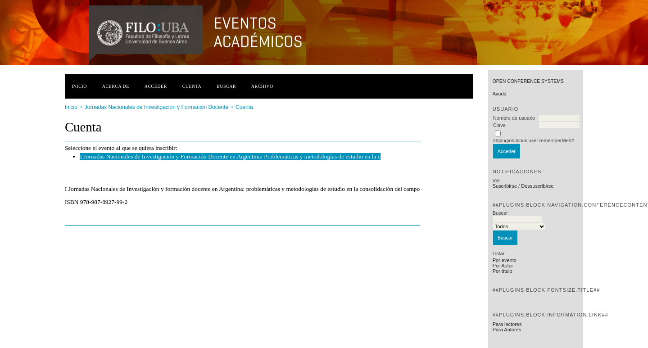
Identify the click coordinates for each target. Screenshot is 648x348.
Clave (499, 125)
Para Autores (507, 329)
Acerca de (115, 86)
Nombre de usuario (514, 118)
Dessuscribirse (537, 186)
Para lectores (507, 324)
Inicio (79, 86)
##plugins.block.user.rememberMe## (533, 140)
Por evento (505, 260)
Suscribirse (505, 186)
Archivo (262, 86)
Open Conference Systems (528, 81)
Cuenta (192, 86)
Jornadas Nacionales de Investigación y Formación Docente (157, 107)
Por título (502, 271)
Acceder (156, 86)
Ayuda (500, 93)
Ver (496, 180)
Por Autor (503, 265)
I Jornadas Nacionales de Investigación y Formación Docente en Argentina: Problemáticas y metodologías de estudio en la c (230, 156)
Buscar (226, 86)
